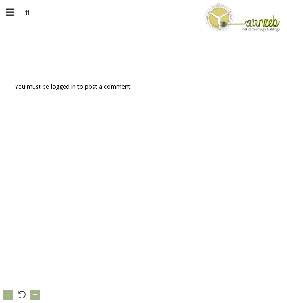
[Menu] (10, 12)
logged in (63, 86)
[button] (27, 13)
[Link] (241, 17)
